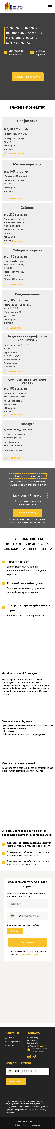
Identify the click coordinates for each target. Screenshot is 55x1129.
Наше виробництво (13, 1042)
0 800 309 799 (40, 1046)
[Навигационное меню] (50, 6)
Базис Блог (10, 1046)
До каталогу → (14, 198)
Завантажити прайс (27, 476)
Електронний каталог (27, 495)
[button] (27, 513)
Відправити (27, 942)
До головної (10, 1037)
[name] (27, 903)
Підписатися (15, 1081)
